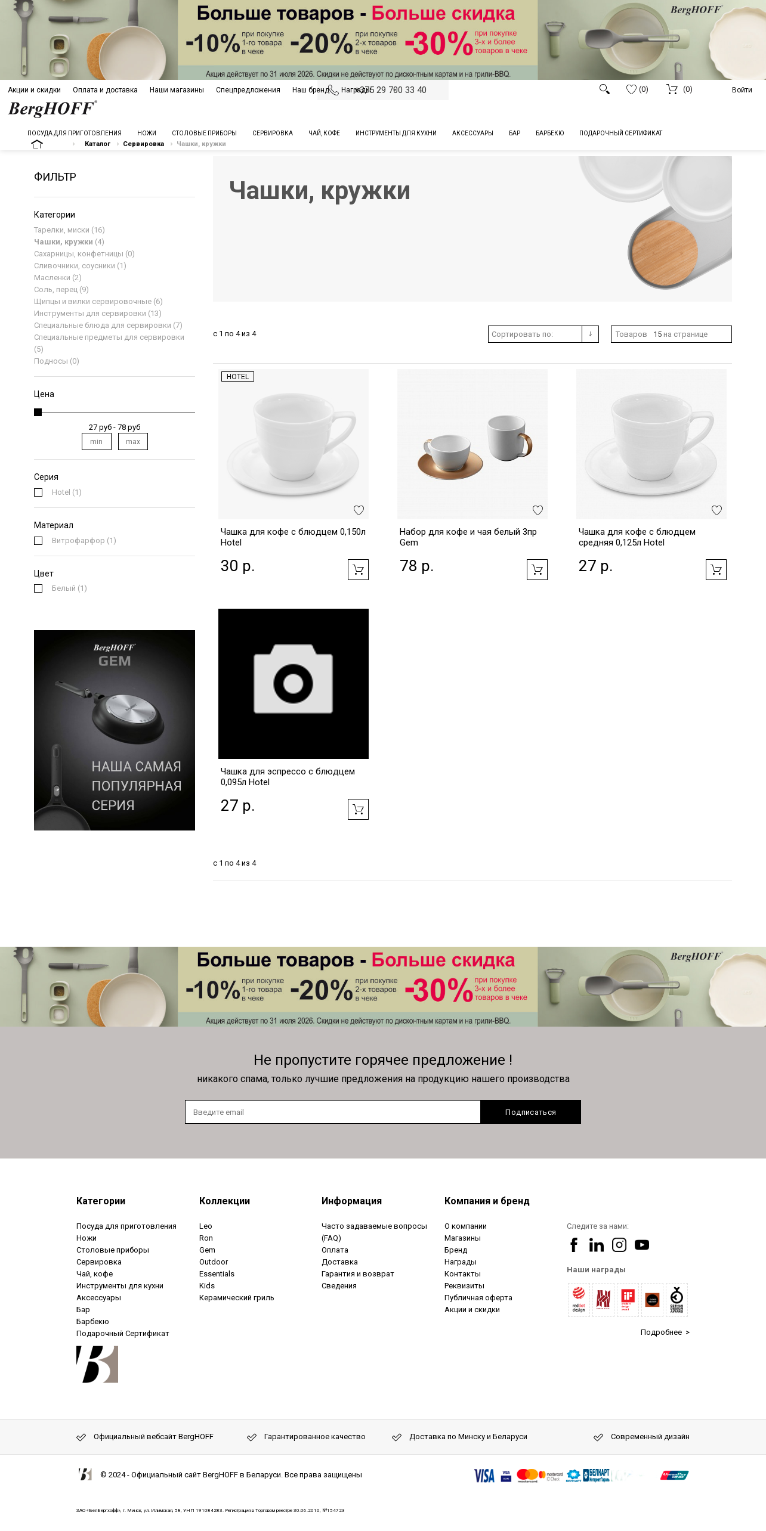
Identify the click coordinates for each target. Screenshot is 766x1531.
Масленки (52, 277)
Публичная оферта (478, 1297)
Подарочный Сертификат (122, 1333)
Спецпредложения (248, 90)
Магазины (462, 1238)
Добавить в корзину (358, 569)
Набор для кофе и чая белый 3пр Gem (468, 537)
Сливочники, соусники (74, 265)
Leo (205, 1226)
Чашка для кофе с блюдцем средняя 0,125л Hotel (637, 537)
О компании (465, 1226)
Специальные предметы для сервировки (109, 337)
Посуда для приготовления (126, 1226)
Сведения (339, 1285)
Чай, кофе (94, 1273)
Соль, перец (56, 289)
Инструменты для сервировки (90, 313)
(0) (637, 89)
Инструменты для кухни (119, 1285)
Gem (207, 1249)
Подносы (51, 361)
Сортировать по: (522, 334)
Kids (207, 1285)
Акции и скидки (34, 90)
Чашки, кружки (63, 241)
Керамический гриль (236, 1297)
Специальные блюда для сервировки (102, 325)
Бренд (455, 1249)
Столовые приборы (112, 1249)
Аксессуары (98, 1297)
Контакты (462, 1273)
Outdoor (213, 1261)
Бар (83, 1309)
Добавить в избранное (359, 510)
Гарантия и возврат (358, 1273)
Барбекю (92, 1321)
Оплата (335, 1249)
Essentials (216, 1273)
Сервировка (99, 1261)
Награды (356, 90)
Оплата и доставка (105, 90)
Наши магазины (177, 90)
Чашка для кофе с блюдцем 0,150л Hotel (293, 537)
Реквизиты (464, 1285)
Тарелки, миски (61, 229)
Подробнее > (665, 1332)
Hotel (238, 377)
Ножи (86, 1238)
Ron (206, 1238)
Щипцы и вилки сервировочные (93, 301)
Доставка (340, 1261)
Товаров (631, 334)
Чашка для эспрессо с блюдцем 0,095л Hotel (288, 777)
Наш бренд (310, 90)
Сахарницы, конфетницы (78, 253)
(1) (67, 492)
